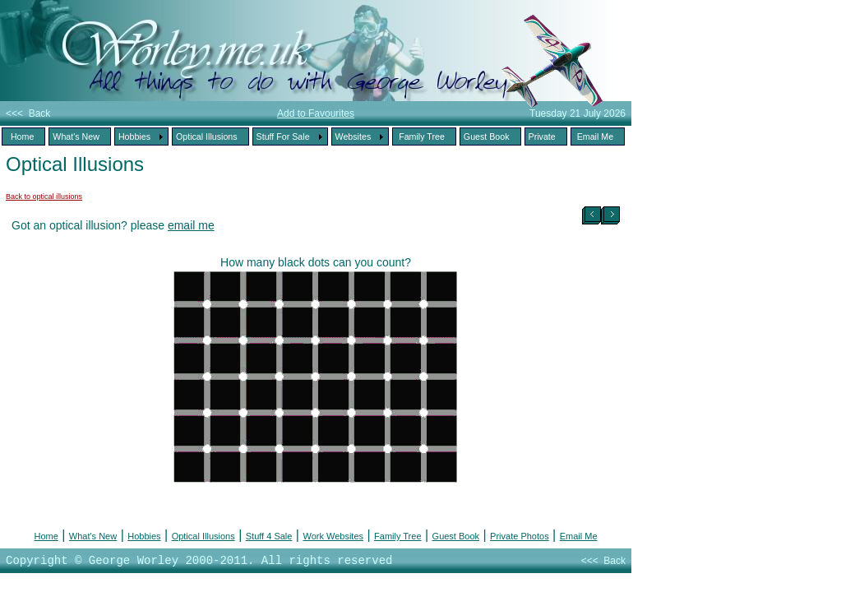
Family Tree (397, 536)
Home (46, 536)
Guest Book (455, 536)
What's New (93, 536)
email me (191, 225)
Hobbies (143, 536)
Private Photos (519, 536)
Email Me (579, 536)
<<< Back (28, 113)
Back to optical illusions (44, 196)
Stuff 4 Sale (269, 536)
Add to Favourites (315, 113)
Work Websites (333, 536)
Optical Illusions (203, 536)
